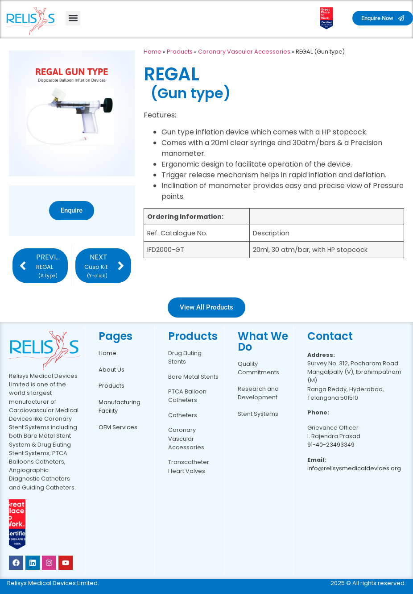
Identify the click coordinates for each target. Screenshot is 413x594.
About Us (111, 369)
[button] (73, 18)
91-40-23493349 (331, 444)
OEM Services (118, 427)
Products (180, 51)
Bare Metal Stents (193, 377)
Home (152, 51)
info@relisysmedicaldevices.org (354, 468)
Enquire (72, 210)
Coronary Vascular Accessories (244, 51)
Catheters (182, 415)
